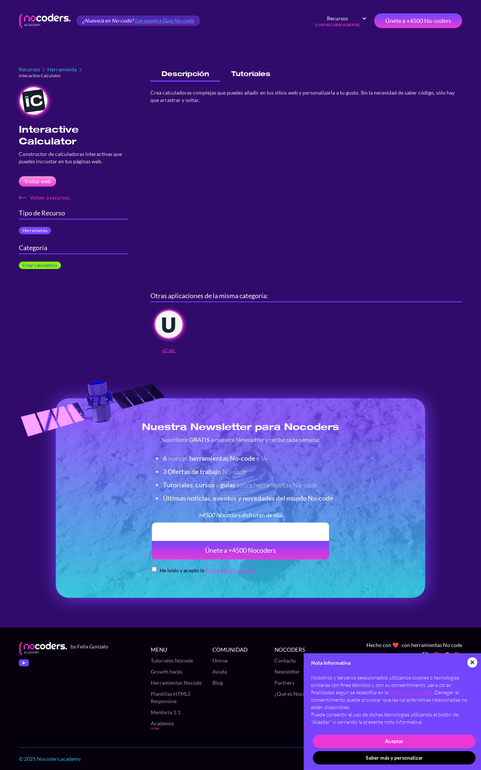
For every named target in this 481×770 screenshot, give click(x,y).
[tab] (185, 74)
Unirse (220, 660)
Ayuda (219, 671)
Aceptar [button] (394, 741)
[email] (240, 531)
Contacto (285, 660)
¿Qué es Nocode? (294, 694)
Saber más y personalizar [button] (394, 757)
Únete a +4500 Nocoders (240, 550)
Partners (284, 682)
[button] (341, 20)
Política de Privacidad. (231, 570)
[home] (45, 21)
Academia (162, 723)
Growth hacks (166, 671)
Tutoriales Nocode (172, 660)
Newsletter (287, 671)
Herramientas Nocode (176, 682)
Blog (217, 682)
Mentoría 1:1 (166, 712)
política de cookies (410, 692)
